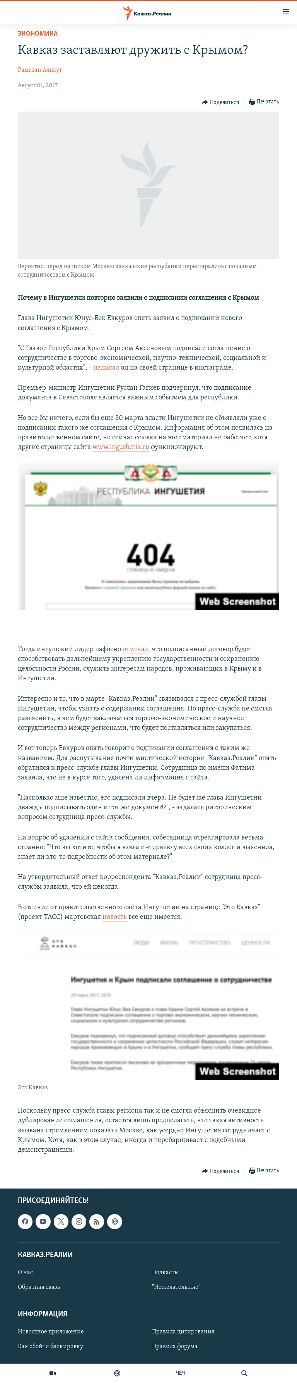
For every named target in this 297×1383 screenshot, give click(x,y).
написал (106, 368)
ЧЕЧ (181, 1373)
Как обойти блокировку (50, 1347)
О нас (25, 1272)
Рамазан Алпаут (40, 70)
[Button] (220, 102)
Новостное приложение (51, 1332)
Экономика (38, 34)
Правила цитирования (183, 1332)
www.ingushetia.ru (120, 447)
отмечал (135, 649)
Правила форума (175, 1347)
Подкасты (165, 1272)
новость (114, 917)
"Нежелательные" (176, 1287)
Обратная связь (39, 1287)
